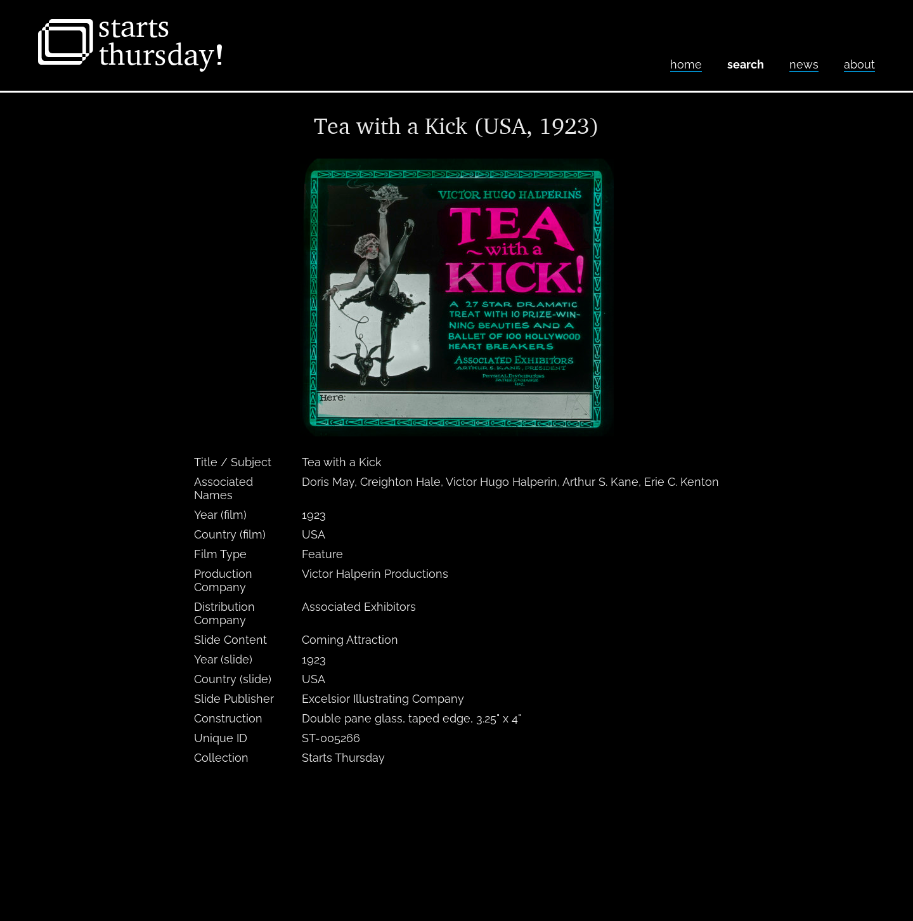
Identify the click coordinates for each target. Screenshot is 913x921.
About (859, 64)
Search (745, 64)
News (804, 64)
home (686, 64)
